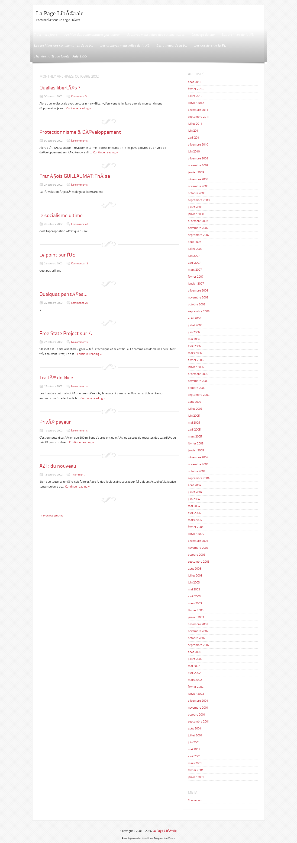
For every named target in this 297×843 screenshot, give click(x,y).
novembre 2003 (198, 547)
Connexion (194, 800)
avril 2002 (194, 673)
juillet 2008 (195, 207)
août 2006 (194, 318)
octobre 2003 (196, 554)
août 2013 (194, 82)
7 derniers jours (46, 34)
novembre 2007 (198, 228)
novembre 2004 (198, 464)
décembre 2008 (198, 179)
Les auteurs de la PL (172, 45)
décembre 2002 (198, 624)
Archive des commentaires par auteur (92, 34)
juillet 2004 (195, 492)
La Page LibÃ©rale (60, 13)
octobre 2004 (196, 471)
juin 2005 (194, 415)
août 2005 (194, 401)
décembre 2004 (198, 457)
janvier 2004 (196, 534)
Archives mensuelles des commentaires (156, 34)
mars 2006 (195, 353)
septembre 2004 (199, 478)
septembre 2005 (199, 394)
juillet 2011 (195, 123)
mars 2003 (195, 603)
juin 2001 (194, 742)
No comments (79, 140)
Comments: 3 (79, 96)
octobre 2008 (196, 193)
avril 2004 (194, 513)
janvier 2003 (196, 617)
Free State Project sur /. (65, 333)
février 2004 (195, 527)
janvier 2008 (196, 214)
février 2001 (195, 770)
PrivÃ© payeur (55, 422)
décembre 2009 (198, 158)
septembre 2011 (199, 116)
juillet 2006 (195, 325)
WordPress (147, 838)
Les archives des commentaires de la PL (64, 45)
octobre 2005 (196, 388)
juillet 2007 (195, 248)
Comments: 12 (79, 263)
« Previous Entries (52, 515)
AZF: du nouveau (57, 466)
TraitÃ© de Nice (56, 377)
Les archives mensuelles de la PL (125, 45)
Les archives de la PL (238, 34)
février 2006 (195, 360)
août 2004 (194, 485)
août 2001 (194, 728)
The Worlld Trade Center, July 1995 (60, 56)
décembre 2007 (198, 221)
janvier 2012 (196, 103)
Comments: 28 (79, 302)
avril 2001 (194, 756)
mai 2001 (194, 749)
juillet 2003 (195, 575)
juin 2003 (194, 582)
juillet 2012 (195, 96)
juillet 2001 (195, 735)
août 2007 (194, 242)
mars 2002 (195, 679)
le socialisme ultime (61, 215)
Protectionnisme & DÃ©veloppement (80, 132)
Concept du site (203, 34)
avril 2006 (194, 346)
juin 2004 (194, 499)
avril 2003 (194, 596)
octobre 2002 (196, 638)
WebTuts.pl (169, 838)
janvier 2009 (196, 172)
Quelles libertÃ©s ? (59, 88)
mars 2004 (195, 520)
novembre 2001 (198, 707)
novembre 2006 (198, 297)
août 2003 (194, 568)
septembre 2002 (199, 645)
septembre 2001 (199, 721)
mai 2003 (194, 589)
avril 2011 (194, 137)
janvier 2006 (196, 367)
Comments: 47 (79, 224)
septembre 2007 (199, 235)
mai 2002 (194, 666)
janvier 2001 (196, 777)
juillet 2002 (195, 659)
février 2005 (195, 443)
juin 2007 (194, 255)
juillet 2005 (195, 408)
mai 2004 (194, 506)
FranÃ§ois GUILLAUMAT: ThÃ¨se (74, 176)
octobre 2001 (196, 714)
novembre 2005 (198, 381)
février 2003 (195, 610)
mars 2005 (195, 436)
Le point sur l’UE (57, 255)
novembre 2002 (198, 631)
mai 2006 (194, 339)
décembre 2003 (198, 540)
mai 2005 (194, 422)
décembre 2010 (198, 144)
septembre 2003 (199, 561)
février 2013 (195, 89)
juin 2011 (194, 130)
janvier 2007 (196, 283)
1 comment (77, 474)
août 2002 (194, 652)
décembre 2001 (198, 700)
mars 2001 (195, 763)
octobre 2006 (196, 304)
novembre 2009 (198, 165)
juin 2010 (194, 151)
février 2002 (195, 686)
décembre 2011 (198, 109)
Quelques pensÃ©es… (63, 294)
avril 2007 (194, 262)
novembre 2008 (198, 186)
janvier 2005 (196, 450)
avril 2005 (194, 429)
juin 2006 (194, 332)
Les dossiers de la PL (210, 45)
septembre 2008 (199, 200)
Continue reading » (78, 108)
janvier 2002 (196, 693)
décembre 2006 (198, 290)
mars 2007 (195, 269)
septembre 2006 (199, 311)
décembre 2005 (198, 374)
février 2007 (195, 276)
